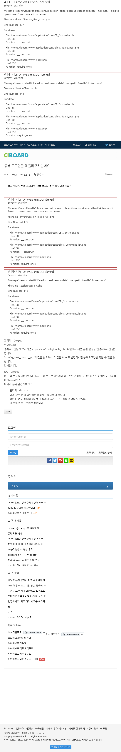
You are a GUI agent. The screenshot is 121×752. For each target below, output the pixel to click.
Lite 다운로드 (14, 632)
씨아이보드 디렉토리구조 (20, 648)
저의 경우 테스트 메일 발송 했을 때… (27, 585)
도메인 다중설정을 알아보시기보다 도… (28, 596)
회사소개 (8, 728)
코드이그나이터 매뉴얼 (19, 637)
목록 (8, 411)
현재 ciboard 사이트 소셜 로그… (24, 560)
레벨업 (103, 728)
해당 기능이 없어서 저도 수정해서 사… (27, 580)
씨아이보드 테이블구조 (19, 653)
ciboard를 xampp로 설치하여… (24, 528)
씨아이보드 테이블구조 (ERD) (23, 659)
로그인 (78, 145)
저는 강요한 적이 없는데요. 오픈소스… (27, 590)
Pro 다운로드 (53, 634)
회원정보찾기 (105, 452)
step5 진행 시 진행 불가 (20, 549)
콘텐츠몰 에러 (15, 533)
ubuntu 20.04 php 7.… (21, 617)
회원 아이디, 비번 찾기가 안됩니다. (25, 544)
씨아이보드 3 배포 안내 (20, 513)
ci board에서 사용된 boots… (23, 554)
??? (10, 611)
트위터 (107, 145)
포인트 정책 (92, 728)
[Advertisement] (62, 694)
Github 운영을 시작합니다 (21, 508)
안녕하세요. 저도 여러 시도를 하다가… (27, 601)
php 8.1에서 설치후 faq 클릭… (24, 565)
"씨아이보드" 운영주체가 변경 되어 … (27, 502)
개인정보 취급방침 (35, 728)
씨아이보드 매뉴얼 (17, 643)
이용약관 (19, 728)
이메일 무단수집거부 (56, 728)
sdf (9, 606)
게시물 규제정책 (76, 728)
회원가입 (92, 145)
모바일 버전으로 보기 (60, 747)
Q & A (60, 486)
